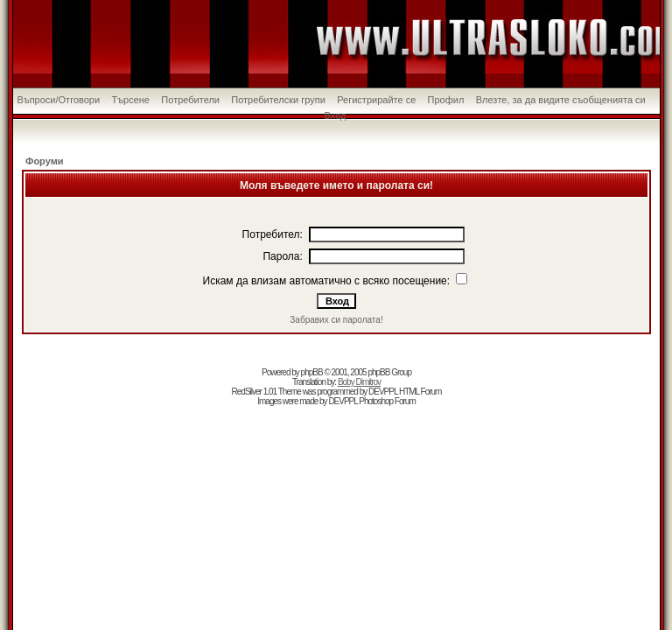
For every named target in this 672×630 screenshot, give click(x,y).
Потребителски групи (278, 99)
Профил (446, 99)
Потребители (190, 99)
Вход (335, 115)
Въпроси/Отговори (58, 99)
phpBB (312, 372)
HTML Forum (420, 391)
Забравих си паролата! (336, 320)
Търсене (130, 99)
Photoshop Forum (387, 401)
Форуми (44, 161)
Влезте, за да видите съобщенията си (561, 99)
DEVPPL (382, 391)
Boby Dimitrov (359, 382)
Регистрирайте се (376, 99)
